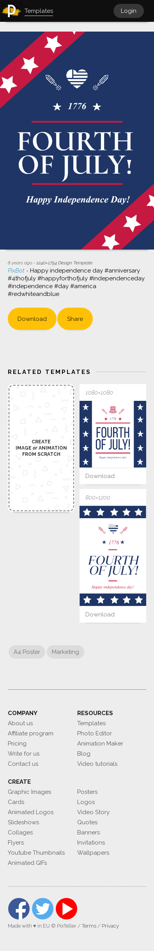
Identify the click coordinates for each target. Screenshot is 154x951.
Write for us (23, 753)
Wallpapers (93, 852)
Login (128, 10)
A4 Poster (27, 651)
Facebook (19, 908)
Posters (87, 791)
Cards (16, 802)
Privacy (110, 926)
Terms (89, 926)
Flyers (16, 842)
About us (20, 723)
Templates (91, 723)
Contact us (23, 763)
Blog (83, 753)
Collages (20, 832)
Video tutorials (97, 763)
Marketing (65, 651)
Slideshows (23, 822)
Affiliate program (30, 733)
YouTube (66, 908)
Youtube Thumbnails (36, 852)
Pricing (17, 743)
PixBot (17, 270)
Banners (88, 832)
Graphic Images (29, 791)
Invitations (91, 842)
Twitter (42, 908)
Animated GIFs (27, 862)
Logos (86, 802)
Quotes (87, 822)
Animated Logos (30, 812)
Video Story (93, 812)
